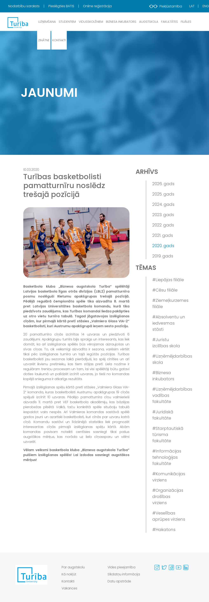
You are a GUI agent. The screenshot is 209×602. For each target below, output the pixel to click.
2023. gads (163, 215)
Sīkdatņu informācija (124, 574)
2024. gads (163, 204)
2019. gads (162, 256)
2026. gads (163, 184)
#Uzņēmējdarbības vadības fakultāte (169, 395)
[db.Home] (17, 22)
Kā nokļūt (69, 574)
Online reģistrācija (97, 6)
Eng (206, 6)
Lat (192, 6)
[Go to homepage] (31, 579)
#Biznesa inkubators (163, 376)
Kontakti (59, 40)
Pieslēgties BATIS (61, 6)
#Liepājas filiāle (168, 280)
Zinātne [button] (43, 40)
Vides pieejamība (122, 567)
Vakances (70, 588)
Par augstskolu (73, 567)
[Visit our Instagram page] (157, 567)
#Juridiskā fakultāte (162, 415)
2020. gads (163, 246)
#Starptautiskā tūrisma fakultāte (167, 434)
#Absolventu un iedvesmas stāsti (168, 323)
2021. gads (162, 235)
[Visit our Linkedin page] (185, 567)
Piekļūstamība (165, 6)
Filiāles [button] (186, 21)
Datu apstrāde (119, 581)
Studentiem (67, 21)
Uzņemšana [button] (47, 21)
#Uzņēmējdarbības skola (169, 359)
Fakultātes (169, 21)
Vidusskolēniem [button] (91, 21)
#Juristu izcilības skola (166, 343)
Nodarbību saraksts (24, 6)
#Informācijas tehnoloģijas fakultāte (166, 457)
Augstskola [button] (148, 21)
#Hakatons (163, 529)
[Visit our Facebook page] (171, 567)
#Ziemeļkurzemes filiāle (169, 303)
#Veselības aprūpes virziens (168, 516)
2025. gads (163, 194)
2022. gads (163, 225)
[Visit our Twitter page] (164, 567)
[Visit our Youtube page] (178, 567)
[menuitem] (28, 6)
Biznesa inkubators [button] (121, 21)
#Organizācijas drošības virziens (167, 496)
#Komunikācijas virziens (168, 477)
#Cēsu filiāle (164, 290)
